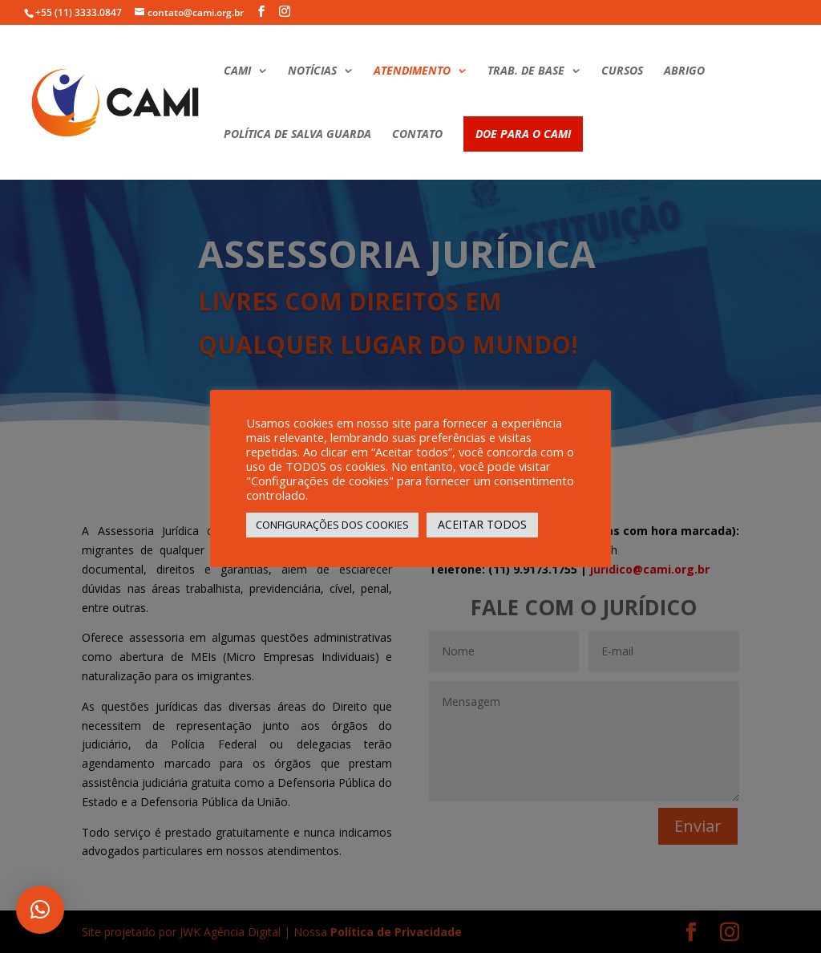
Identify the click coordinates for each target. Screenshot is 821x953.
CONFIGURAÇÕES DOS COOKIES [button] (332, 524)
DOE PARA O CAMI (523, 133)
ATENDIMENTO (412, 71)
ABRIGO (684, 71)
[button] (40, 910)
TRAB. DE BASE (525, 71)
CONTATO (417, 134)
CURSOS (622, 71)
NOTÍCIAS (312, 71)
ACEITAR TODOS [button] (482, 524)
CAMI (237, 71)
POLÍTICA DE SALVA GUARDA (297, 134)
